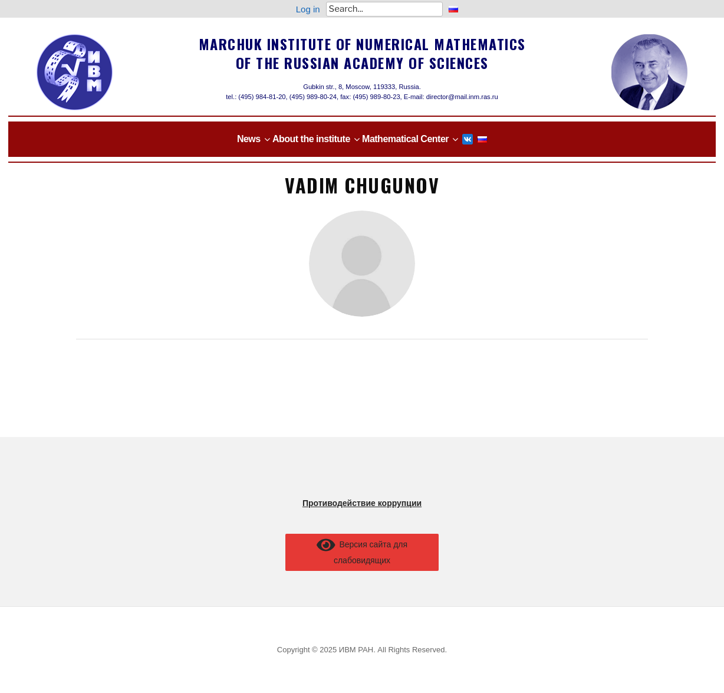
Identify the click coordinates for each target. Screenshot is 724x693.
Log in (308, 9)
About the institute (311, 139)
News (249, 139)
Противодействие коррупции (362, 503)
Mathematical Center (405, 139)
